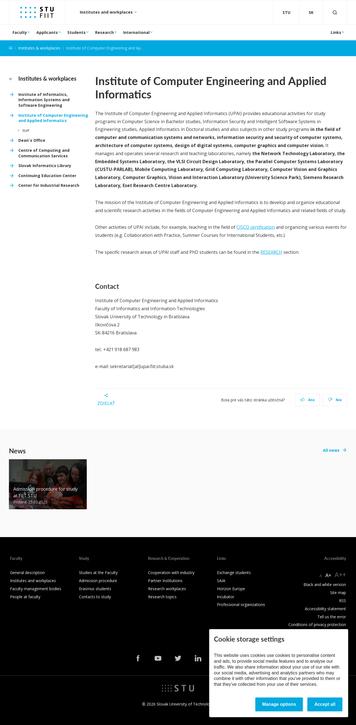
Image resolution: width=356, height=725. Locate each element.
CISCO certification (255, 227)
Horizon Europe (231, 588)
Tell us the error (331, 616)
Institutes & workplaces (39, 48)
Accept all (324, 704)
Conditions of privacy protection (317, 624)
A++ (340, 574)
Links (336, 32)
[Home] (10, 48)
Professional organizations (241, 604)
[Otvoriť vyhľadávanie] (335, 12)
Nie (335, 400)
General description (27, 572)
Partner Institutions (165, 580)
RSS (342, 600)
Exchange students (234, 572)
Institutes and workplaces (107, 12)
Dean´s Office (31, 140)
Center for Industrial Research (48, 185)
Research (104, 32)
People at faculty (25, 596)
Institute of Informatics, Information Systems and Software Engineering (44, 100)
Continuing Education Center (47, 175)
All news (331, 450)
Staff (25, 130)
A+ (328, 575)
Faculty (20, 32)
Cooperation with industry (171, 572)
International (136, 32)
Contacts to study (95, 596)
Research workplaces (167, 588)
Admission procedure (98, 580)
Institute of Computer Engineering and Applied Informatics (53, 118)
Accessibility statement (325, 608)
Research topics (162, 596)
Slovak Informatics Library (44, 165)
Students (76, 32)
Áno (307, 400)
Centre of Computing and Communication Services (44, 153)
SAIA (221, 580)
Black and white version (324, 584)
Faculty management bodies (35, 588)
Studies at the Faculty (98, 572)
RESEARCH (271, 252)
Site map (338, 592)
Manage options (279, 704)
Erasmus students (95, 588)
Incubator (225, 596)
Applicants (47, 32)
